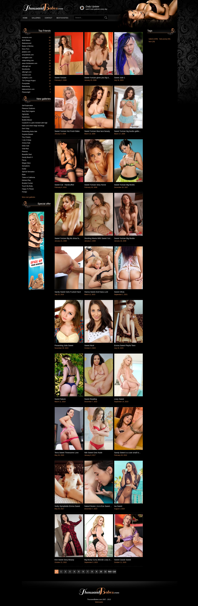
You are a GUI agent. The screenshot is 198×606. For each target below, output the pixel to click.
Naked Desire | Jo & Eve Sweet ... (98, 506)
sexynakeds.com (36, 54)
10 (101, 572)
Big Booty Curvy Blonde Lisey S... (98, 560)
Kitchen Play (26, 180)
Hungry (24, 192)
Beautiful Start (27, 154)
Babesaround (36, 43)
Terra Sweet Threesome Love (66, 453)
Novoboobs (36, 69)
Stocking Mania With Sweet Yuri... (98, 238)
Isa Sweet (118, 506)
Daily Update (96, 7)
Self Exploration (27, 105)
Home (25, 18)
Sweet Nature (60, 399)
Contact (48, 18)
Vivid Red (25, 149)
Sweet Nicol (89, 345)
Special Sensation (28, 172)
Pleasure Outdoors (28, 108)
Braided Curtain (27, 183)
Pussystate (36, 83)
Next (110, 572)
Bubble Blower (27, 120)
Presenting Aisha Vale (29, 131)
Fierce (24, 160)
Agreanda (25, 114)
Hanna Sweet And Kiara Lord (96, 292)
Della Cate (25, 146)
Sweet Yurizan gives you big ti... (97, 78)
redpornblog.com (36, 60)
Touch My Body (27, 186)
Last (114, 572)
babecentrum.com (36, 89)
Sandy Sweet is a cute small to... (127, 453)
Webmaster (99, 602)
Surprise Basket (27, 134)
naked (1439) (153, 39)
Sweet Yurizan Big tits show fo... (68, 238)
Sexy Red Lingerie (28, 111)
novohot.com (36, 74)
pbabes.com (36, 51)
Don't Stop (25, 128)
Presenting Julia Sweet (64, 345)
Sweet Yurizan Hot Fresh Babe (67, 131)
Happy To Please (28, 189)
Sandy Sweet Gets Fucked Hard (68, 292)
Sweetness (26, 117)
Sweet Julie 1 (119, 78)
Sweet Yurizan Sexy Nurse (95, 185)
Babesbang (36, 86)
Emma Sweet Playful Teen (124, 345)
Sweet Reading (90, 399)
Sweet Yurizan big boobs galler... (127, 131)
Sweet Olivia (119, 292)
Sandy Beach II (27, 157)
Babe (24, 174)
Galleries (36, 18)
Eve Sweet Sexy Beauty (64, 560)
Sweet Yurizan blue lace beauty (97, 131)
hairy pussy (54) (164, 39)
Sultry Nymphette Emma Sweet (67, 506)
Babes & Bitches (36, 46)
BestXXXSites (62, 18)
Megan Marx (26, 163)
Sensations (26, 166)
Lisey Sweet (119, 399)
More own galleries (28, 197)
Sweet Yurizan (60, 78)
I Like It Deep (26, 140)
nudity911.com (36, 77)
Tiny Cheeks (26, 137)
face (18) (152, 41)
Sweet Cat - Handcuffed (64, 185)
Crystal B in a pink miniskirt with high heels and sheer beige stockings (34, 124)
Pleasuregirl (36, 92)
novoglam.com (36, 57)
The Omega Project (36, 80)
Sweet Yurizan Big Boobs (124, 185)
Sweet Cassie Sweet (122, 560)
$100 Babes (36, 40)
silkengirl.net (36, 66)
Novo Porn (36, 49)
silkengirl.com (36, 72)
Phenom (25, 151)
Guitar (24, 169)
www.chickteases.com (36, 63)
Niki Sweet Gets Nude (93, 453)
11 (105, 572)
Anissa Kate (26, 143)
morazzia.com (36, 37)
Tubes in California (28, 177)
